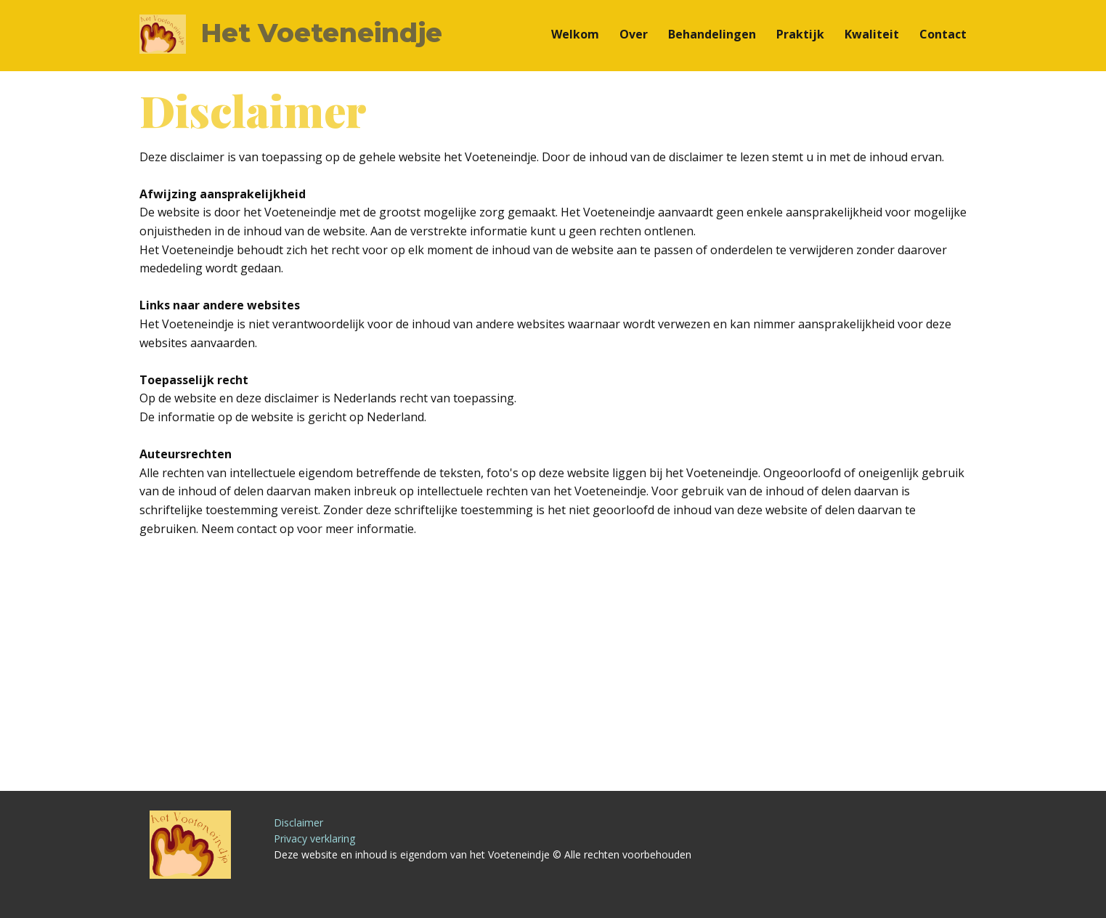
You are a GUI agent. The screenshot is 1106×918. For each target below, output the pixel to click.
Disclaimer (298, 822)
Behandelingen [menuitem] (712, 34)
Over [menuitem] (633, 34)
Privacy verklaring (314, 838)
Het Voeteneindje (321, 33)
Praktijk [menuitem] (800, 34)
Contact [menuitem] (943, 34)
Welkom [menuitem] (575, 34)
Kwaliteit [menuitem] (872, 34)
